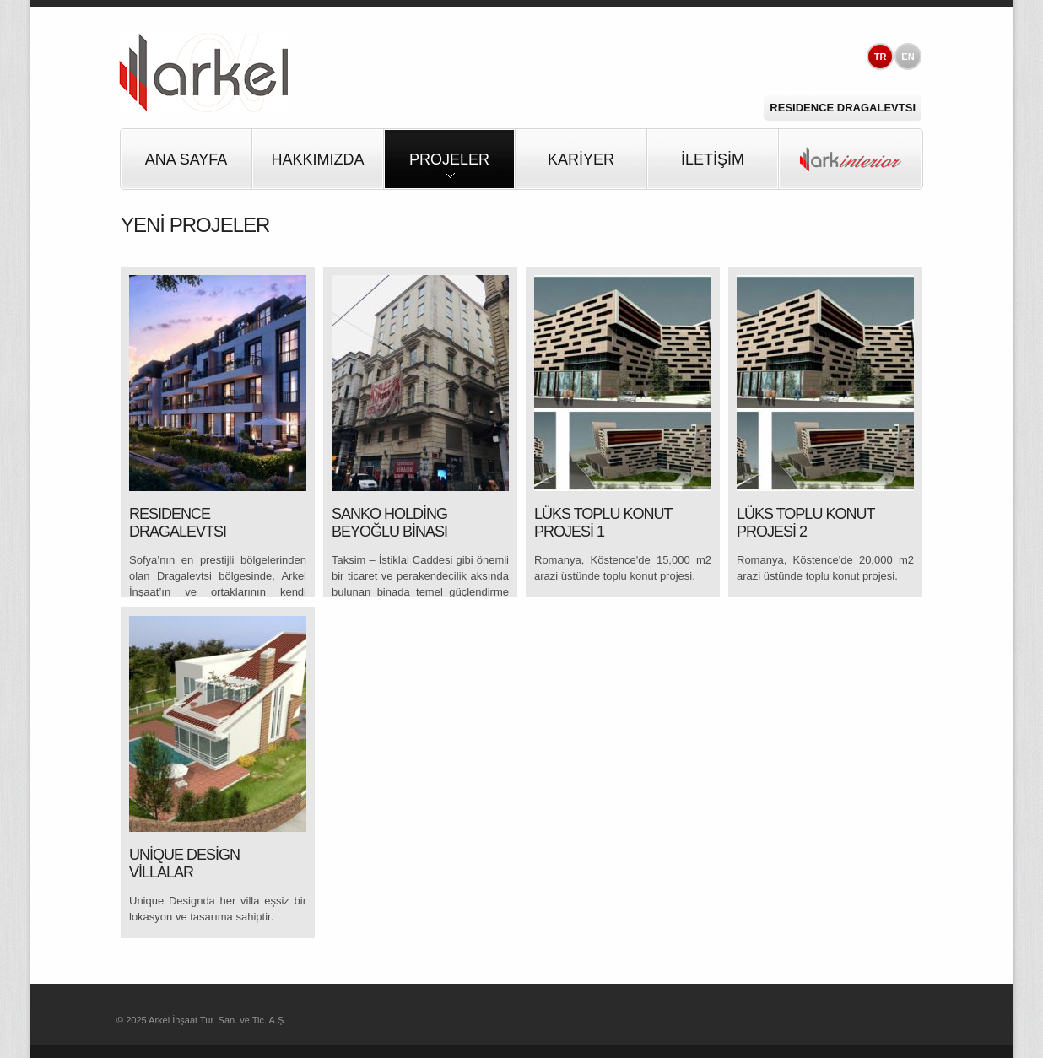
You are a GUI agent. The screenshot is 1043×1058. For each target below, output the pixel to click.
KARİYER (581, 159)
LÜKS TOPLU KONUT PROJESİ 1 (603, 523)
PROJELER (449, 170)
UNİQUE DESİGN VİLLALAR (184, 864)
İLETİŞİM (712, 159)
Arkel (203, 73)
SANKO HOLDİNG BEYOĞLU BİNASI (389, 523)
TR (880, 56)
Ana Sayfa (186, 159)
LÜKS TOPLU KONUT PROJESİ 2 (805, 523)
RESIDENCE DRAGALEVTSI (177, 523)
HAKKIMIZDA (317, 159)
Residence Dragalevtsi (843, 107)
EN (907, 56)
